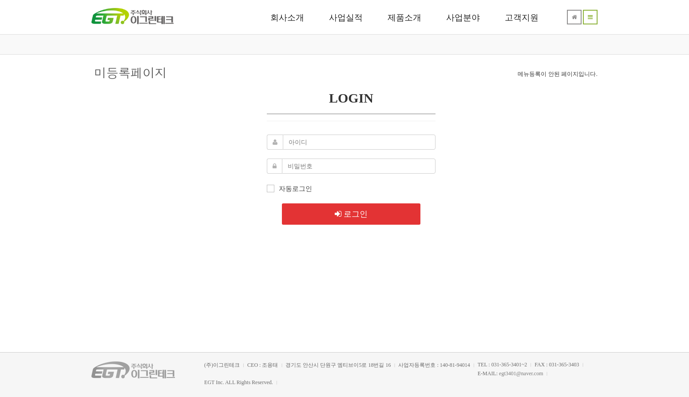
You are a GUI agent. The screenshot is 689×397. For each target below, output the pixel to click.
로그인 (351, 213)
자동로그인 (289, 188)
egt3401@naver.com (521, 373)
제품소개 (404, 17)
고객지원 (522, 17)
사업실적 (346, 17)
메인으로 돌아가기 (344, 264)
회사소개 (287, 17)
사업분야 (463, 17)
